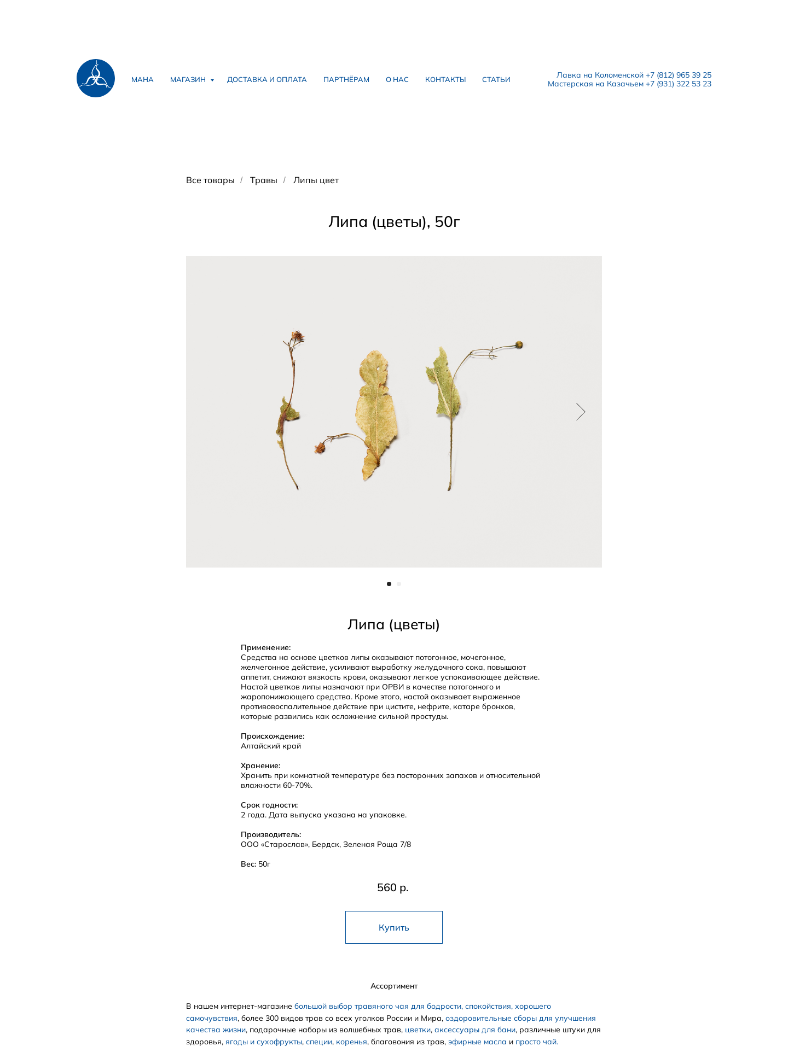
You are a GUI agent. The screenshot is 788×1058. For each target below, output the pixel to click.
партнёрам (346, 79)
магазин (188, 79)
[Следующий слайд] (581, 411)
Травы (263, 180)
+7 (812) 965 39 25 (678, 75)
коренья (351, 1042)
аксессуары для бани (474, 1029)
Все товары (210, 180)
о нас (397, 79)
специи (319, 1042)
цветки (418, 1029)
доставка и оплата (267, 79)
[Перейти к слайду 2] (399, 584)
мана (142, 79)
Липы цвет (316, 180)
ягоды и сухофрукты (263, 1042)
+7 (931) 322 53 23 (678, 84)
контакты (445, 79)
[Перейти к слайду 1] (389, 584)
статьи (496, 79)
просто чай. (536, 1042)
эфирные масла (477, 1042)
